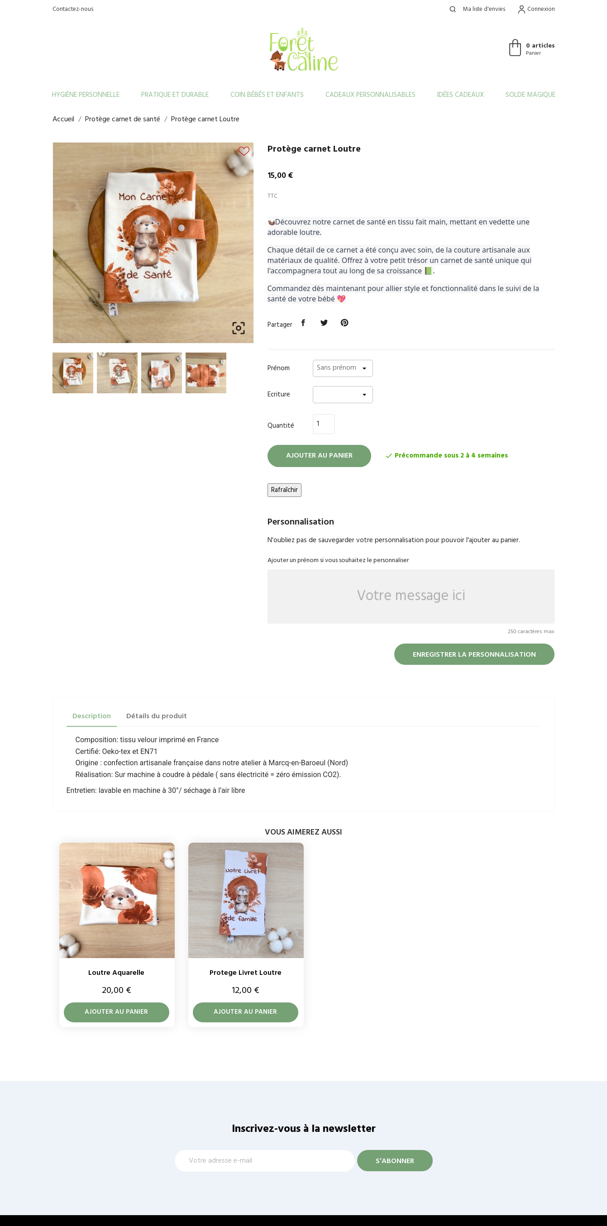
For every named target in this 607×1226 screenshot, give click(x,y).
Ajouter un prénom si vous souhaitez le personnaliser (338, 560)
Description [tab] (91, 716)
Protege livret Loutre (246, 973)
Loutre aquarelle (116, 973)
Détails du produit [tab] (156, 716)
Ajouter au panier (319, 456)
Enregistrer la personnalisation (474, 655)
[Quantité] (324, 424)
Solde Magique (530, 95)
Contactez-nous (73, 9)
